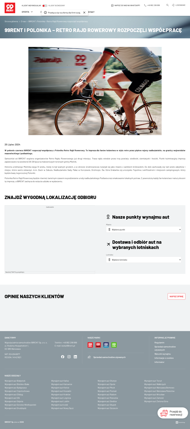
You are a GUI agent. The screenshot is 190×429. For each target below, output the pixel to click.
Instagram (69, 356)
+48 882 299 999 (70, 342)
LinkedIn (75, 356)
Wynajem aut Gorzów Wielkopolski (20, 404)
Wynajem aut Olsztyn (107, 380)
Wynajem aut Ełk (12, 398)
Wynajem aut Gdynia (14, 401)
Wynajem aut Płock (106, 387)
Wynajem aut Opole (106, 384)
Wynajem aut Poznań (107, 391)
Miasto (108, 224)
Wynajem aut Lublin (60, 401)
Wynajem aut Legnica (61, 398)
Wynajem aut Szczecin (108, 408)
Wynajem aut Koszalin (61, 391)
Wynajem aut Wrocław (154, 394)
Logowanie (180, 5)
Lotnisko (109, 255)
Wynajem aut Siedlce (107, 401)
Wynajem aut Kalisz (60, 380)
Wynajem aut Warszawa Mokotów (159, 391)
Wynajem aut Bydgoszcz (16, 387)
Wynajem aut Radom (107, 394)
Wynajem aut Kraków (60, 394)
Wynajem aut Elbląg (14, 394)
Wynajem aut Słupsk (107, 404)
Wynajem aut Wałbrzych (155, 384)
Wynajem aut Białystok (15, 380)
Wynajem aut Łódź (59, 404)
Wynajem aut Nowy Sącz (62, 408)
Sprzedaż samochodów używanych (109, 357)
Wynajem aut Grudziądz (15, 408)
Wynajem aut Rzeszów (108, 398)
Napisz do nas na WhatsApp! (127, 5)
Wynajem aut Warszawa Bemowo (159, 387)
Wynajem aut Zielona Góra (156, 401)
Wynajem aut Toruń (153, 380)
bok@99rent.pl (68, 345)
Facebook (62, 356)
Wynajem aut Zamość (154, 398)
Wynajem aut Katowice (61, 384)
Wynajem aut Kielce (60, 387)
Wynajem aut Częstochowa (17, 391)
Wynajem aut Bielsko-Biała (17, 384)
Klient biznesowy (57, 5)
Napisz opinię (176, 296)
